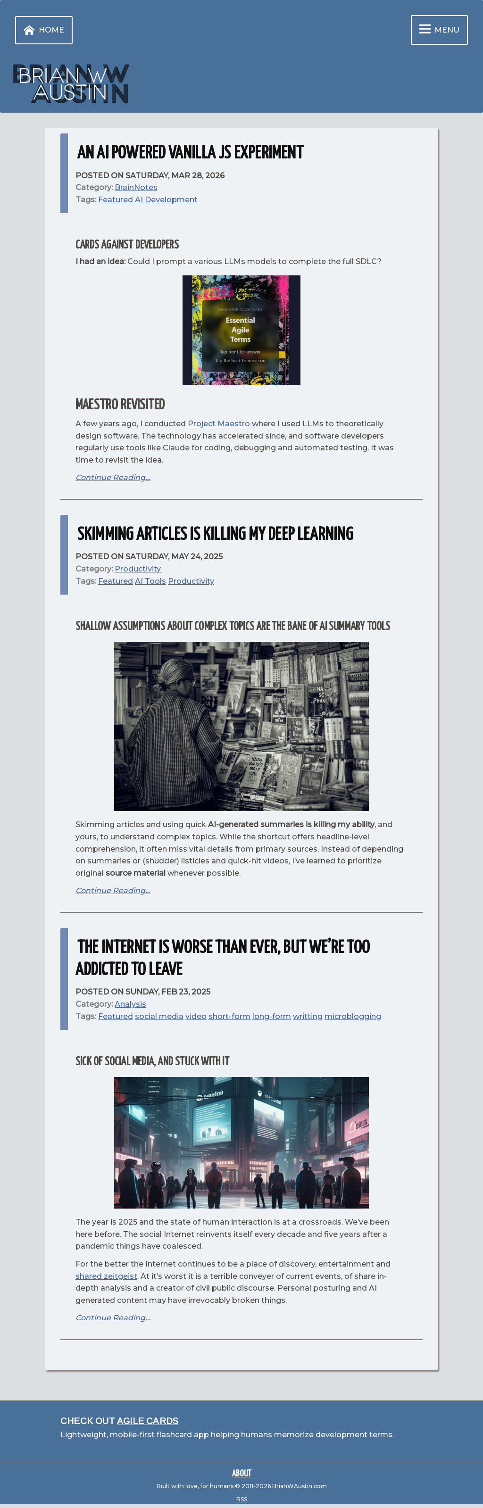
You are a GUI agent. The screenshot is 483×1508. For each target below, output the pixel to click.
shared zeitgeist (106, 1276)
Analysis (130, 1004)
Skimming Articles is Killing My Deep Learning (215, 535)
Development (171, 199)
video (196, 1016)
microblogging (353, 1016)
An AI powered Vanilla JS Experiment (190, 153)
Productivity (191, 581)
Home (42, 30)
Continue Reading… (112, 477)
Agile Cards (147, 1421)
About (241, 1474)
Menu (437, 30)
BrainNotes (136, 187)
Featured (115, 199)
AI (139, 199)
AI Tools (150, 581)
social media (159, 1016)
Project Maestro (219, 423)
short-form (229, 1016)
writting (308, 1016)
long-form (271, 1016)
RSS (241, 1499)
